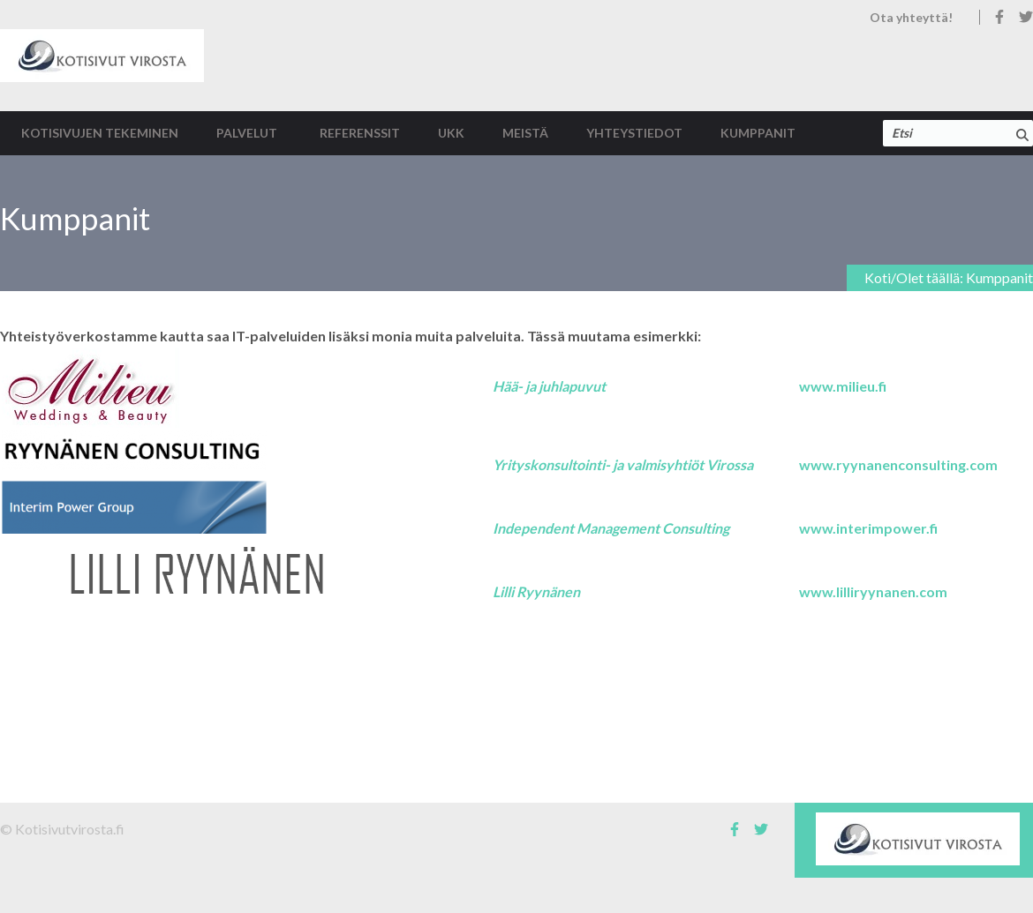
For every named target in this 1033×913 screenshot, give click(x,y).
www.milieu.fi (842, 386)
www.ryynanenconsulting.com (898, 464)
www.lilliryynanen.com (873, 591)
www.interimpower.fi (868, 528)
